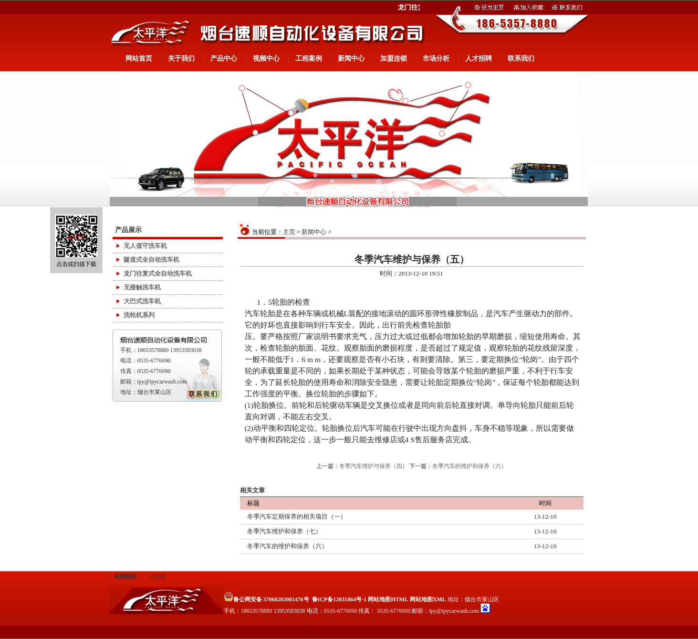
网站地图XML (428, 599)
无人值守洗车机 (145, 245)
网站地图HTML (388, 599)
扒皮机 (158, 576)
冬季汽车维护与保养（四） (373, 466)
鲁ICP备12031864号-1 (339, 599)
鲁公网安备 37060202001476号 (266, 599)
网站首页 (138, 58)
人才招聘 (478, 58)
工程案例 (308, 58)
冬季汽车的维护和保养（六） (469, 466)
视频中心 (266, 58)
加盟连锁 (393, 58)
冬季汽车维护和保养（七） (284, 531)
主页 (289, 231)
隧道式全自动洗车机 (151, 259)
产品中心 (223, 58)
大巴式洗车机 (142, 301)
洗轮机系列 (139, 315)
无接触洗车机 (142, 287)
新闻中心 (351, 58)
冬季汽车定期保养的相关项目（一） (296, 516)
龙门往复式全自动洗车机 (158, 273)
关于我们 (181, 58)
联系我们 (521, 58)
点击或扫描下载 (76, 240)
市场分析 (436, 58)
